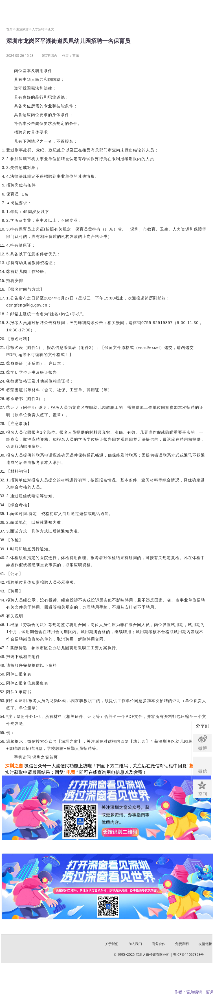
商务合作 (158, 943)
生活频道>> (24, 29)
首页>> (11, 29)
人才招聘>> (40, 29)
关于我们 (111, 943)
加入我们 (135, 943)
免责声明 (182, 943)
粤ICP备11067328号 (188, 954)
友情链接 (205, 943)
